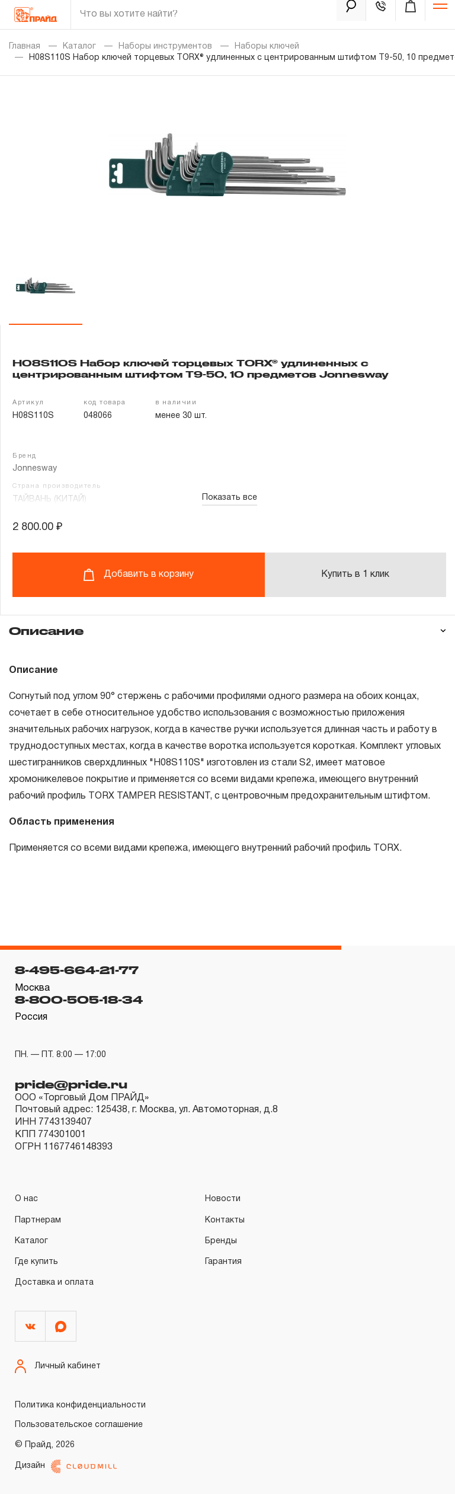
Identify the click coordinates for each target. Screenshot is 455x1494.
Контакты (225, 1220)
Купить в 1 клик (355, 574)
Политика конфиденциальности (80, 1405)
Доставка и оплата (54, 1282)
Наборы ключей (267, 46)
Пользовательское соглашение (79, 1425)
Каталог (79, 46)
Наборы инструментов (165, 46)
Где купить (36, 1262)
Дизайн (66, 1466)
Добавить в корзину (138, 575)
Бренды (221, 1241)
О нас (26, 1199)
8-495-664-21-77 (77, 969)
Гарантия (223, 1262)
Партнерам (38, 1220)
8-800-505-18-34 (79, 999)
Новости (223, 1199)
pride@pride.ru (71, 1084)
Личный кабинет (58, 1366)
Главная (24, 46)
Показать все (229, 498)
